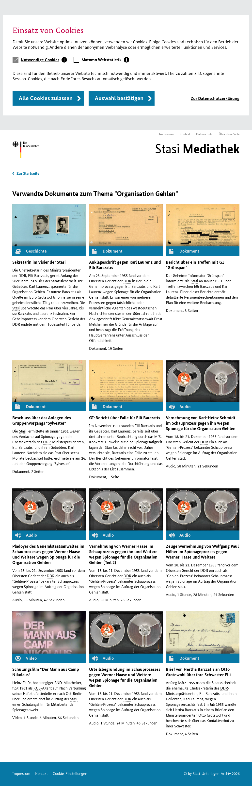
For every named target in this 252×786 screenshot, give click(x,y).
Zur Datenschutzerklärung (215, 98)
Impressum (166, 133)
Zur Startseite (27, 173)
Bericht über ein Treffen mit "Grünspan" (195, 264)
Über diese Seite (229, 133)
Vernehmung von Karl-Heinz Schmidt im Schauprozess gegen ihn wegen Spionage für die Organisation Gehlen (201, 423)
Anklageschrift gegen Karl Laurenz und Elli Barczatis (125, 264)
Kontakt (185, 133)
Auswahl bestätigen (119, 98)
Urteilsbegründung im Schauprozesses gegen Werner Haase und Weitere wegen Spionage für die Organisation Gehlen (124, 677)
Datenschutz (204, 133)
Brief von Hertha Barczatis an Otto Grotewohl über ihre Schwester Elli (198, 671)
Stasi (197, 148)
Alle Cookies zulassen (46, 98)
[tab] (44, 60)
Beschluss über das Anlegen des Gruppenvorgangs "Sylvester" (41, 420)
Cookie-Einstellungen (70, 773)
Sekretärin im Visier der (39, 262)
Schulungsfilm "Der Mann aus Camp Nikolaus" (45, 671)
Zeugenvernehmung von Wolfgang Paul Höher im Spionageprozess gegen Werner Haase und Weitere (202, 551)
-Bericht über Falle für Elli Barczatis (124, 417)
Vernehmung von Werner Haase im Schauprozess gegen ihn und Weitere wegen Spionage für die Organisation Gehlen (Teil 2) (123, 554)
